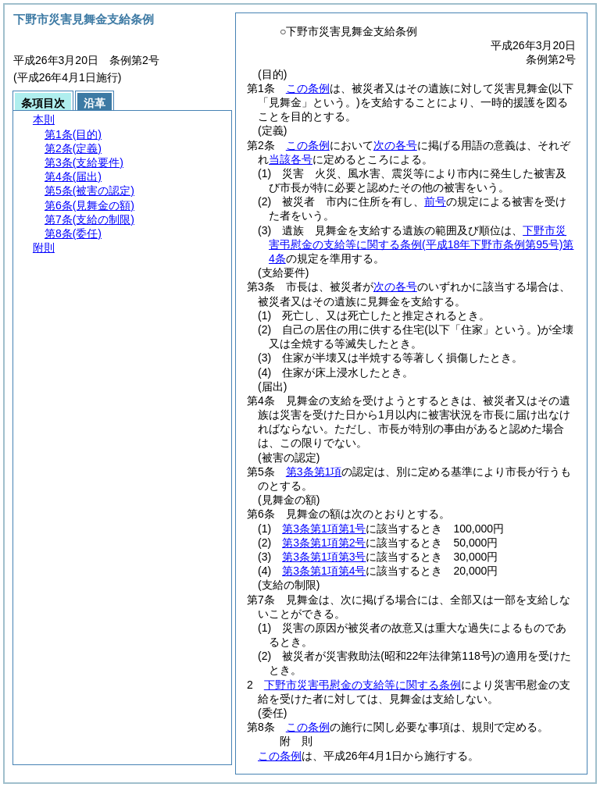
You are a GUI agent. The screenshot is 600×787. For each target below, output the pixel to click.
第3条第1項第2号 (324, 542)
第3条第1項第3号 (324, 556)
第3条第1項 (314, 471)
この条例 (308, 88)
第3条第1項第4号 (324, 570)
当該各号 (290, 159)
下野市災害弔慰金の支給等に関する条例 (362, 684)
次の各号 (395, 145)
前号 (435, 201)
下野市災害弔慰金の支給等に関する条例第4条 (421, 244)
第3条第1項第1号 (324, 528)
